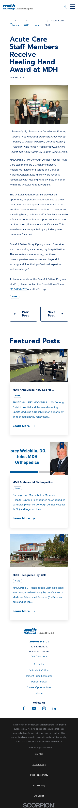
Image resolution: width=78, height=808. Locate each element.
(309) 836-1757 (18, 289)
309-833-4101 (39, 641)
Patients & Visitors (39, 670)
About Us (39, 664)
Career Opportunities (39, 687)
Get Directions (39, 656)
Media (39, 693)
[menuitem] (39, 754)
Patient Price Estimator (39, 676)
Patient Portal (39, 681)
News (14, 296)
